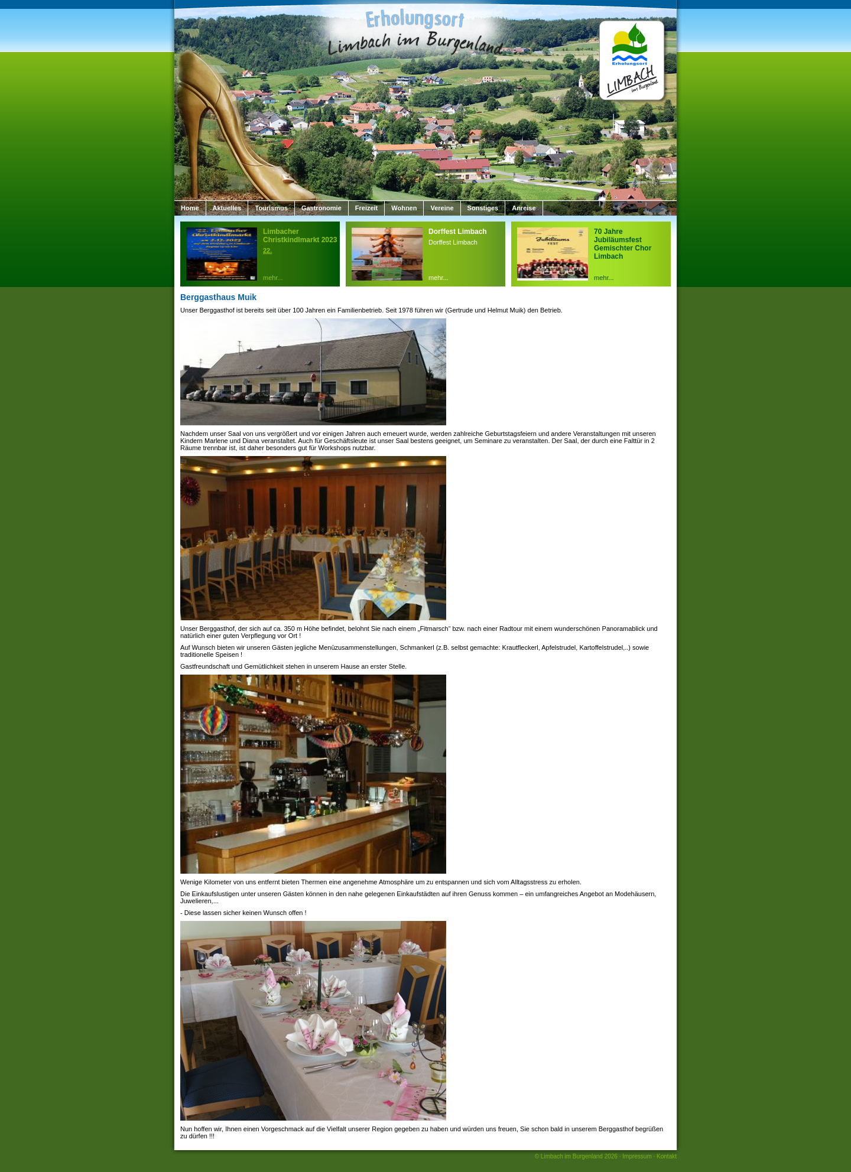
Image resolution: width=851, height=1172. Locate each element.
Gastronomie (321, 207)
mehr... (273, 277)
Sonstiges (483, 207)
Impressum (636, 1156)
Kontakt (667, 1156)
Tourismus (271, 207)
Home (190, 207)
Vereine (441, 207)
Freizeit (366, 207)
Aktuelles (227, 207)
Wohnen (404, 207)
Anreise (523, 207)
